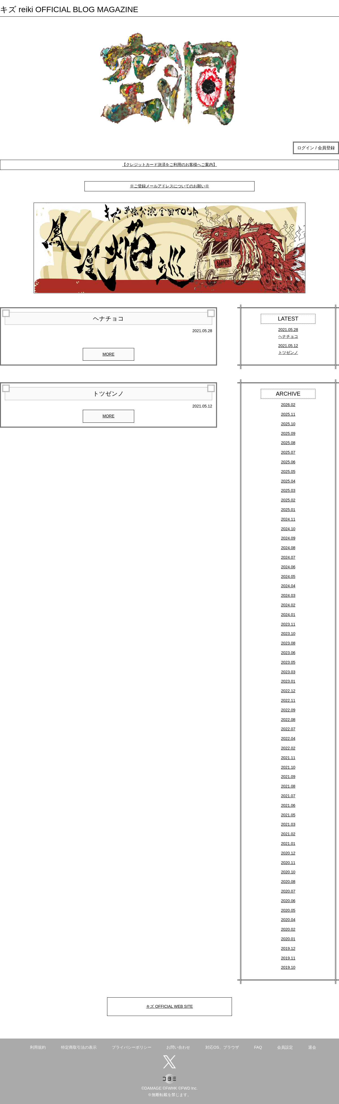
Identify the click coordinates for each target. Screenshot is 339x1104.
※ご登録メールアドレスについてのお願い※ (169, 186)
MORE (108, 354)
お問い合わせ (178, 1047)
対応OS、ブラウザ (222, 1047)
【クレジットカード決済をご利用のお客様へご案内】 (169, 164)
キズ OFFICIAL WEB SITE (169, 1006)
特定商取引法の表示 (79, 1047)
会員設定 (285, 1047)
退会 (312, 1047)
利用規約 (38, 1047)
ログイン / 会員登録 (316, 147)
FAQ (258, 1047)
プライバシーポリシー (131, 1047)
